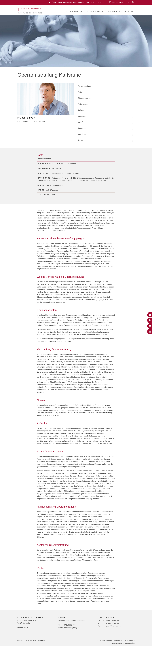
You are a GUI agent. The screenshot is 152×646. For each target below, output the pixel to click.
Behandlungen (95, 12)
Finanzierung (114, 12)
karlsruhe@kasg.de (72, 628)
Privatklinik (77, 12)
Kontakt (130, 12)
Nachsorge (82, 128)
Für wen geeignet (84, 86)
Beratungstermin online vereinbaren (71, 621)
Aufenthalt (82, 116)
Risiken (80, 140)
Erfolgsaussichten (85, 98)
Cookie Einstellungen (104, 640)
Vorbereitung (83, 104)
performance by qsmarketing (123, 643)
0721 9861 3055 (70, 625)
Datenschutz (129, 640)
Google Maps (22, 627)
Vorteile (80, 92)
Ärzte (63, 12)
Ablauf (80, 122)
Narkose (81, 110)
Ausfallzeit (82, 134)
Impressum (118, 640)
